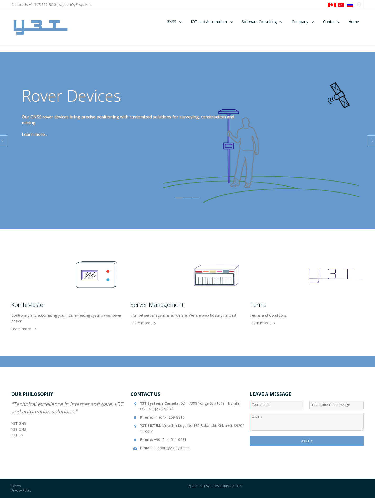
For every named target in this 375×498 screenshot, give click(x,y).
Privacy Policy (21, 490)
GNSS (171, 21)
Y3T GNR (18, 423)
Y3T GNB (18, 429)
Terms (16, 486)
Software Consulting (259, 21)
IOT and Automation (209, 21)
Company (300, 21)
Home (353, 21)
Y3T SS (17, 435)
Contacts (331, 21)
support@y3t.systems (75, 4)
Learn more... (34, 134)
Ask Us (307, 441)
